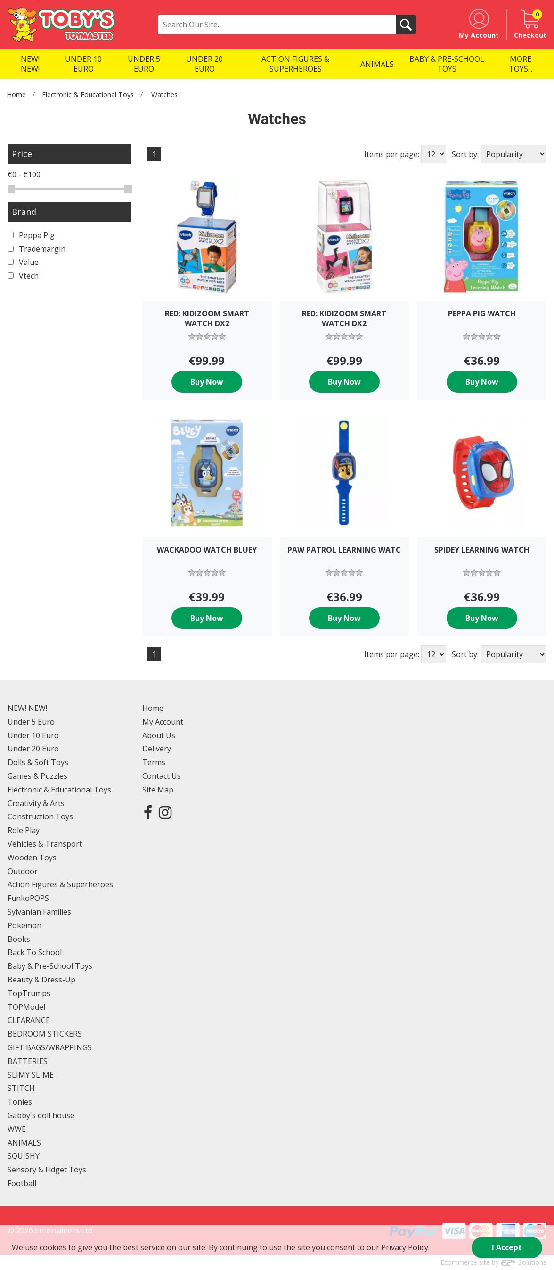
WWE (17, 1129)
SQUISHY (24, 1156)
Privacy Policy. (405, 1247)
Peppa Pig (31, 235)
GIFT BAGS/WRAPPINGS (50, 1047)
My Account (162, 722)
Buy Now (206, 382)
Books (19, 939)
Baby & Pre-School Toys (50, 966)
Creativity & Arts (36, 803)
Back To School (35, 952)
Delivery (156, 748)
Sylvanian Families (39, 912)
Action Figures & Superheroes (60, 884)
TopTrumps (29, 993)
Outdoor (23, 871)
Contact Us (161, 776)
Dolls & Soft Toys (38, 762)
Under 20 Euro (33, 748)
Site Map (157, 789)
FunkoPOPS (28, 898)
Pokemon (24, 925)
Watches (164, 94)
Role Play (24, 830)
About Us (158, 735)
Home (16, 94)
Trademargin (36, 249)
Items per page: (391, 154)
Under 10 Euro (33, 735)
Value (23, 262)
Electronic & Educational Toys (88, 94)
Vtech (23, 276)
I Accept (507, 1247)
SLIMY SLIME (31, 1075)
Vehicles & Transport (45, 844)
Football (22, 1183)
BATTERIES (28, 1061)
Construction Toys (40, 816)
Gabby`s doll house (41, 1115)
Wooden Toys (32, 857)
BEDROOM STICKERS (45, 1034)
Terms (153, 762)
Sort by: (465, 154)
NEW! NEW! (27, 708)
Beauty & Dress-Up (41, 979)
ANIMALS (24, 1143)
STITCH (21, 1088)
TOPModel (26, 1007)
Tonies (20, 1102)
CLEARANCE (29, 1020)
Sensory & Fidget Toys (47, 1169)
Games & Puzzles (37, 776)
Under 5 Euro (31, 722)
